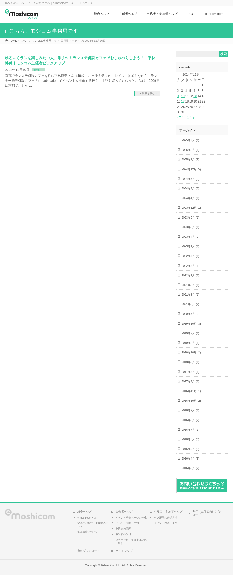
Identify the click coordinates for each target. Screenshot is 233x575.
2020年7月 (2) (190, 313)
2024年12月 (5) (191, 169)
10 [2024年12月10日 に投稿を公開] (183, 96)
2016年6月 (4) (190, 439)
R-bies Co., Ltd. (111, 565)
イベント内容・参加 (165, 523)
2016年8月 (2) (190, 420)
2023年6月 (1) (190, 217)
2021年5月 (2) (190, 304)
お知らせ (39, 70)
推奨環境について (87, 531)
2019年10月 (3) (191, 323)
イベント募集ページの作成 (131, 517)
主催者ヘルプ (124, 511)
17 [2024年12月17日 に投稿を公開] (183, 101)
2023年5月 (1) (190, 227)
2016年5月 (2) (190, 449)
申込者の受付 (123, 534)
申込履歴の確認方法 (165, 517)
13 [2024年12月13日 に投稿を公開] (195, 96)
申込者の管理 (123, 528)
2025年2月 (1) (190, 150)
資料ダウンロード (88, 551)
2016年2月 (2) (190, 468)
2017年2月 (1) (190, 381)
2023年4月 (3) (190, 236)
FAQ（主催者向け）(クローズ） (206, 513)
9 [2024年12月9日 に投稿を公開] (178, 96)
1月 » (191, 117)
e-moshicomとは (87, 517)
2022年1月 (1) (190, 275)
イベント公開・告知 (127, 523)
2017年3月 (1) (190, 372)
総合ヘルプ (84, 511)
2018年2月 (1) (190, 362)
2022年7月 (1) (190, 256)
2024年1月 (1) (190, 198)
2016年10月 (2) (191, 400)
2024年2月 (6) (190, 188)
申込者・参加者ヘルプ (168, 511)
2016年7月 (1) (190, 429)
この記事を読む (146, 93)
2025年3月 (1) (190, 140)
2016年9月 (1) (190, 410)
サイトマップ (124, 551)
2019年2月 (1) (190, 343)
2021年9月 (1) (190, 285)
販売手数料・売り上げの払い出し (131, 541)
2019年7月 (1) (190, 333)
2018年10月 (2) (191, 352)
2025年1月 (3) (190, 159)
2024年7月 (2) (190, 179)
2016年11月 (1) (191, 391)
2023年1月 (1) (190, 246)
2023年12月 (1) (191, 207)
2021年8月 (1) (190, 294)
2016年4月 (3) (190, 458)
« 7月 (180, 117)
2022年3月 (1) (190, 265)
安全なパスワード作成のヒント (92, 525)
